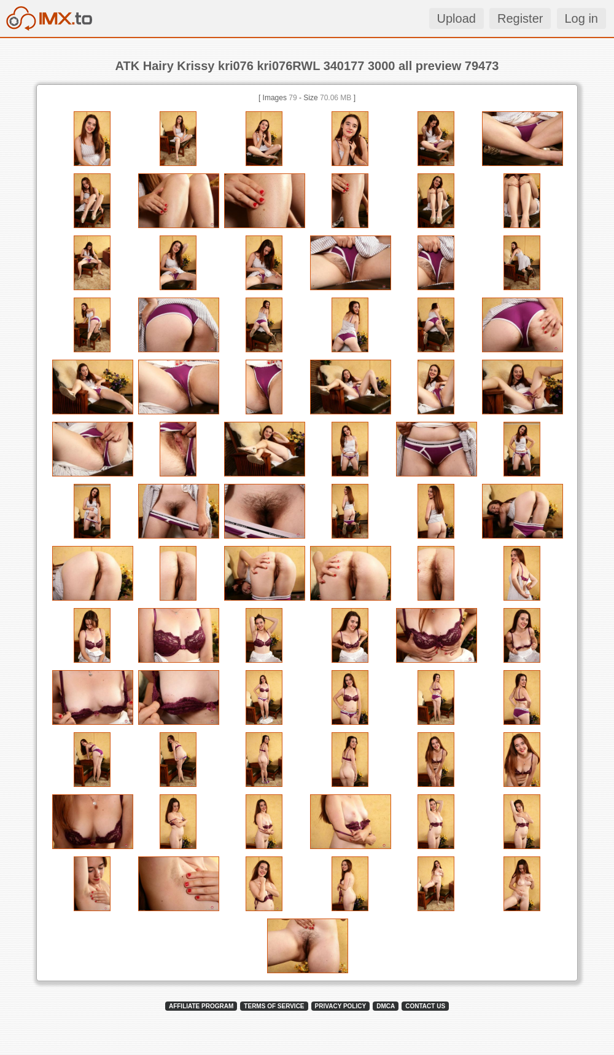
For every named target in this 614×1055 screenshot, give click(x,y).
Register (520, 18)
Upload (456, 18)
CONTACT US (425, 1006)
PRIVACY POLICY (341, 1006)
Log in (582, 18)
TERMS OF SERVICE (274, 1006)
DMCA (385, 1006)
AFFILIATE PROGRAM (201, 1006)
